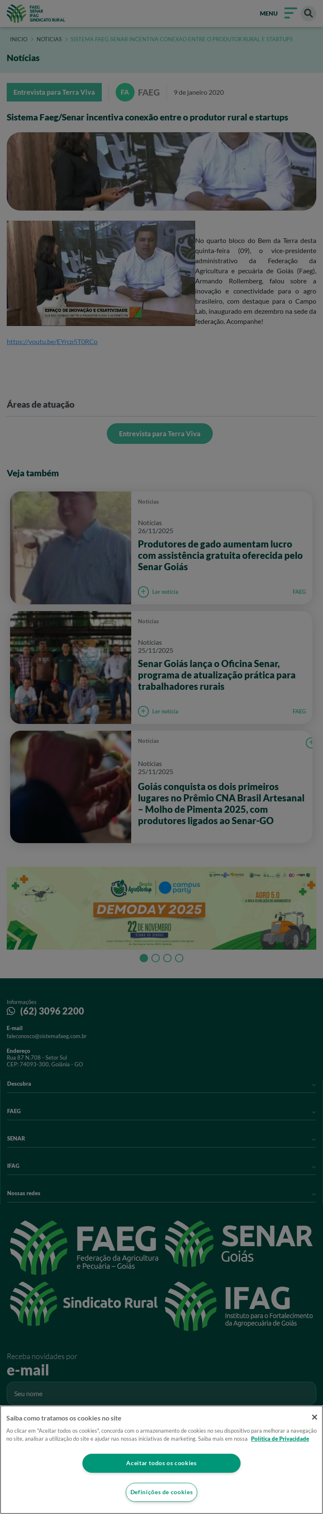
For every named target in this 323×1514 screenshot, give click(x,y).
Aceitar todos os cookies (161, 1462)
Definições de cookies (161, 1492)
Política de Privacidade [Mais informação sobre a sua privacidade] (280, 1438)
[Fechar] (313, 1417)
